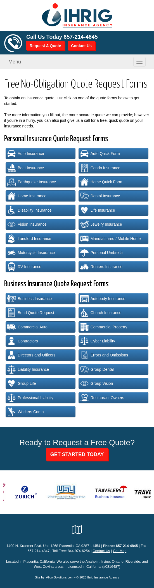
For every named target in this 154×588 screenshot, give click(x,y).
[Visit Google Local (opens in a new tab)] (77, 530)
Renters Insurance (101, 266)
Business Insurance (29, 298)
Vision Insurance (26, 224)
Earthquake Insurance (31, 182)
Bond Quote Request (30, 312)
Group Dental (97, 369)
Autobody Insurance (102, 298)
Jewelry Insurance (101, 224)
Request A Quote (45, 46)
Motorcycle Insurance (31, 252)
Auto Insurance (25, 153)
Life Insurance (97, 210)
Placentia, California (39, 562)
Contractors (22, 341)
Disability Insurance (29, 210)
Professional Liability (30, 397)
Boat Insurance (25, 168)
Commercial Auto (27, 327)
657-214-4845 (81, 37)
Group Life (21, 383)
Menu (14, 62)
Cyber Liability (97, 341)
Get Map (119, 551)
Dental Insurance (100, 196)
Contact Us (81, 46)
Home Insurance (26, 196)
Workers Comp (25, 412)
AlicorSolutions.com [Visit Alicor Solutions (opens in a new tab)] (60, 577)
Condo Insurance (100, 168)
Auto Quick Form (100, 153)
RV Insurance (24, 266)
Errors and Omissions (104, 355)
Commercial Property (103, 327)
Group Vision (96, 383)
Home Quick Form (101, 182)
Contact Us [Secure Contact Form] (101, 551)
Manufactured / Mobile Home (110, 238)
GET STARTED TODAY (77, 454)
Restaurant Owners (102, 397)
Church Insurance (101, 312)
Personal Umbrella (101, 252)
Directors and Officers (31, 355)
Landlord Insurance (29, 238)
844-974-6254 (79, 551)
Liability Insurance (28, 369)
